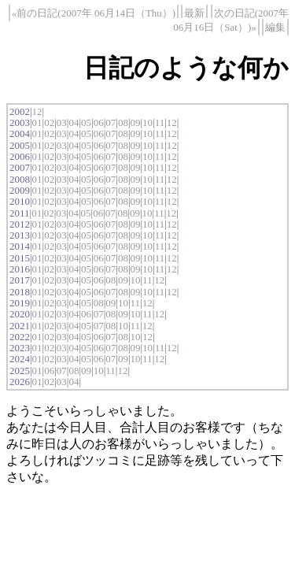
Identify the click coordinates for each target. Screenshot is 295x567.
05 (86, 122)
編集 (275, 27)
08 (123, 122)
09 (135, 122)
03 (62, 122)
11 (160, 122)
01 (37, 122)
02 (49, 122)
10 (147, 122)
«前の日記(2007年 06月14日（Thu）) (93, 13)
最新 (194, 13)
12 (37, 111)
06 (99, 122)
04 (73, 122)
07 (110, 122)
